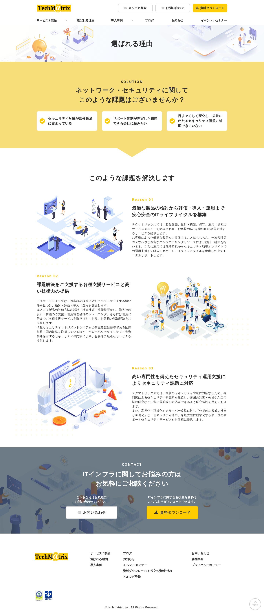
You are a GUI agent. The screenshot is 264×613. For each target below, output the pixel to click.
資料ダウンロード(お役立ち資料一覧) (147, 570)
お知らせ (177, 20)
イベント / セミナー (214, 20)
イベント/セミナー (135, 565)
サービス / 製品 (46, 20)
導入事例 (117, 20)
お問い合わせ (175, 8)
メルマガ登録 (137, 8)
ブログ (149, 20)
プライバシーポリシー (206, 565)
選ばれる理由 (85, 20)
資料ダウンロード (212, 8)
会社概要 (197, 559)
